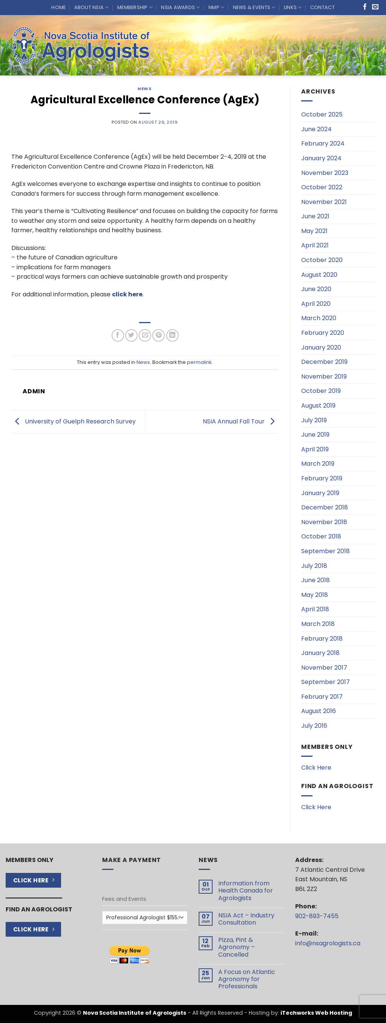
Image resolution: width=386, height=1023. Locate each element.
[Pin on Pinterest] (158, 335)
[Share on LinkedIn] (172, 335)
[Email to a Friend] (145, 335)
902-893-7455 (317, 916)
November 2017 (324, 667)
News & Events (254, 7)
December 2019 (324, 361)
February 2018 (322, 638)
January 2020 (321, 347)
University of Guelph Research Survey (73, 421)
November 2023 (324, 173)
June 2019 (315, 434)
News (145, 89)
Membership (135, 7)
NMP (216, 7)
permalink (199, 362)
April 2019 (315, 449)
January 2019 (320, 493)
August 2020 (319, 274)
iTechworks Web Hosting (316, 1013)
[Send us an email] (375, 7)
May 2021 (314, 231)
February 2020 (322, 332)
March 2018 (318, 624)
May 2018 (314, 594)
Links (293, 7)
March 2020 (318, 318)
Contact (322, 7)
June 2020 (316, 289)
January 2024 (321, 158)
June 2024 (316, 129)
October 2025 (322, 114)
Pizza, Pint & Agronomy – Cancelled (236, 947)
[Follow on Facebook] (365, 7)
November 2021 (324, 202)
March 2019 (317, 463)
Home (58, 7)
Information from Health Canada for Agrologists (245, 891)
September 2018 (325, 551)
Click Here (316, 767)
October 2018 (321, 536)
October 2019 (321, 391)
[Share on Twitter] (131, 335)
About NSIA (91, 7)
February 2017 (322, 696)
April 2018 (315, 609)
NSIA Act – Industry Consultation (246, 919)
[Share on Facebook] (118, 335)
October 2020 (322, 260)
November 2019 (324, 376)
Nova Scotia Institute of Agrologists (134, 1013)
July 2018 (314, 565)
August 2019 (318, 405)
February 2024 (323, 143)
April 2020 (316, 303)
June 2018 (315, 580)
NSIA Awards (180, 7)
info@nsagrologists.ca (327, 943)
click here (127, 294)
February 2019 (321, 478)
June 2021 (315, 216)
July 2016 (314, 725)
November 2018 (324, 522)
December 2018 (324, 507)
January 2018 (320, 653)
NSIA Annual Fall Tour (240, 421)
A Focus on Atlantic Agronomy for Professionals (246, 979)
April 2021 (315, 245)
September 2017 (325, 682)
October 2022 (321, 187)
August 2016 (318, 711)
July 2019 (314, 420)
